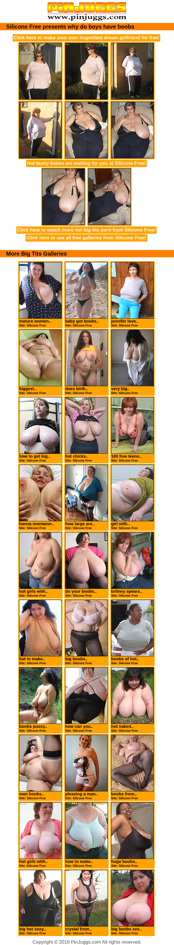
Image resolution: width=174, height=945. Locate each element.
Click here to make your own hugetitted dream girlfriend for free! (86, 37)
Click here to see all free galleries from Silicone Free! (86, 237)
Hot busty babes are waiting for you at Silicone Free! (86, 163)
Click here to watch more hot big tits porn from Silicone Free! (86, 230)
